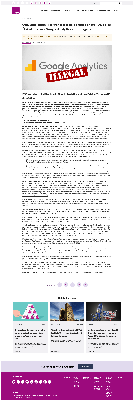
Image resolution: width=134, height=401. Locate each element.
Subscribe (85, 366)
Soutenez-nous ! (88, 10)
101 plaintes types (41, 107)
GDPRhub (116, 10)
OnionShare (109, 392)
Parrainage (97, 384)
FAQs (107, 385)
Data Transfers (26, 42)
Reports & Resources (76, 386)
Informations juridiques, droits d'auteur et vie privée (28, 395)
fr (94, 3)
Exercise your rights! (71, 10)
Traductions (47, 395)
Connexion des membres (98, 389)
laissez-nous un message (86, 36)
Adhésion (97, 381)
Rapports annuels (108, 383)
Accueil (24, 18)
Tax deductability (98, 386)
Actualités (44, 10)
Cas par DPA (76, 382)
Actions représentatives (26, 397)
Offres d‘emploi (108, 387)
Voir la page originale (66, 36)
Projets (75, 381)
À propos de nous (103, 10)
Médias (55, 395)
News (30, 18)
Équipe (108, 381)
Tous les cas (76, 384)
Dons (96, 382)
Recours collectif (108, 390)
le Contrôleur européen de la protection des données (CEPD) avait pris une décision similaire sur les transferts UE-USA (65, 195)
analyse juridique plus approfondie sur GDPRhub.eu (86, 272)
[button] (59, 284)
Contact (15, 397)
